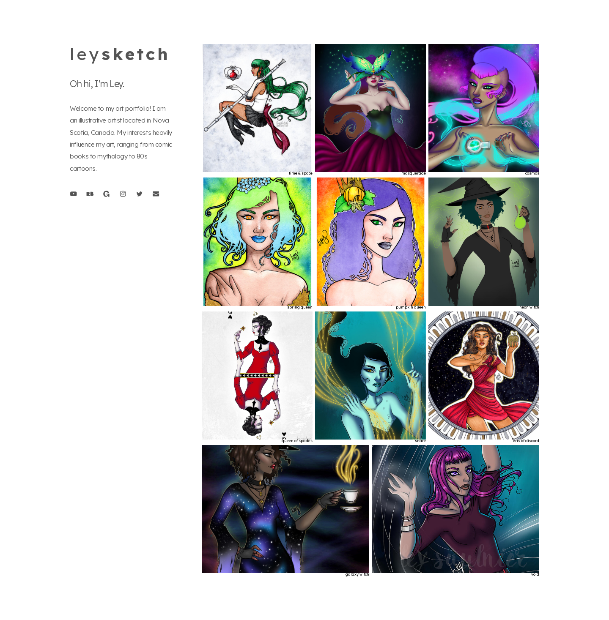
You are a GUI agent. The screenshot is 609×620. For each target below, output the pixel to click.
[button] (73, 193)
